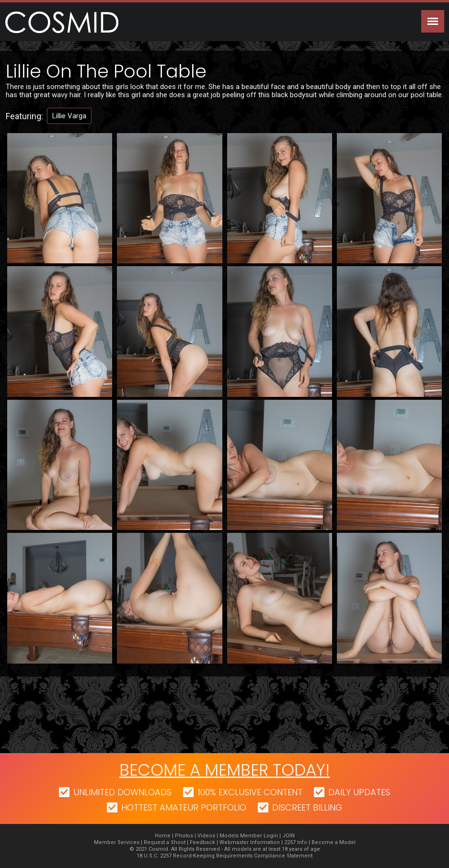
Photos (184, 836)
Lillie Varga (69, 116)
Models (229, 836)
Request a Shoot (164, 842)
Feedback (202, 842)
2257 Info (295, 842)
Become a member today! (224, 769)
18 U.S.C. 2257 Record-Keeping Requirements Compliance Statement (224, 856)
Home (163, 836)
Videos (206, 836)
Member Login (259, 836)
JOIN (288, 836)
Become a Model (333, 842)
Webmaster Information (249, 842)
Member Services (116, 842)
